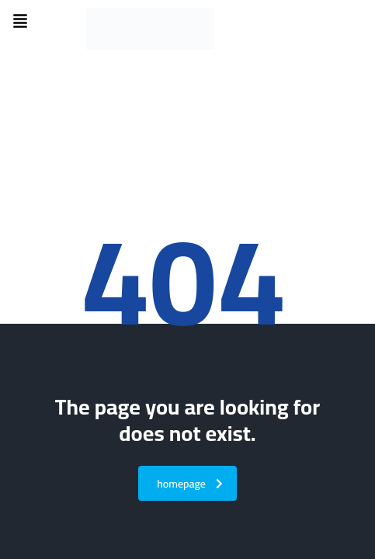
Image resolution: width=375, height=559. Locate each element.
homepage (190, 484)
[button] (20, 22)
